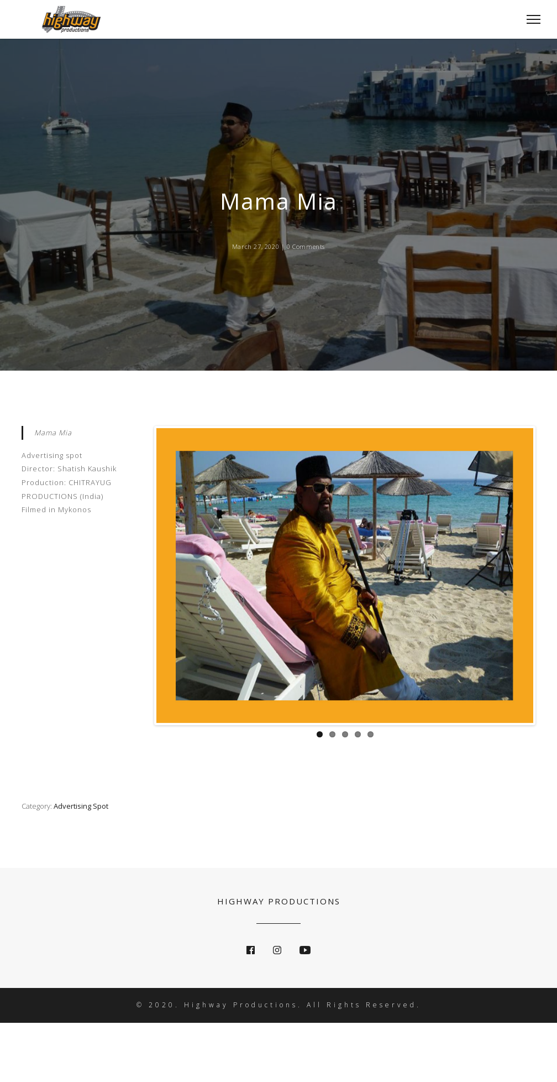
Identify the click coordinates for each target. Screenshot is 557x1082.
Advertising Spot (81, 806)
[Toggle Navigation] (530, 19)
